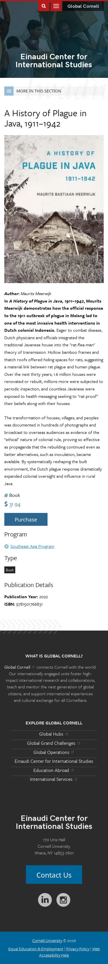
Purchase (26, 519)
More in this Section (32, 91)
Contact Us (53, 875)
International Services (54, 779)
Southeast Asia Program (32, 546)
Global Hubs (54, 733)
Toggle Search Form (44, 5)
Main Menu (56, 5)
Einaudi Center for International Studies (54, 761)
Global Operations (54, 752)
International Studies (54, 61)
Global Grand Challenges (54, 743)
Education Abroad (54, 770)
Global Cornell (83, 6)
